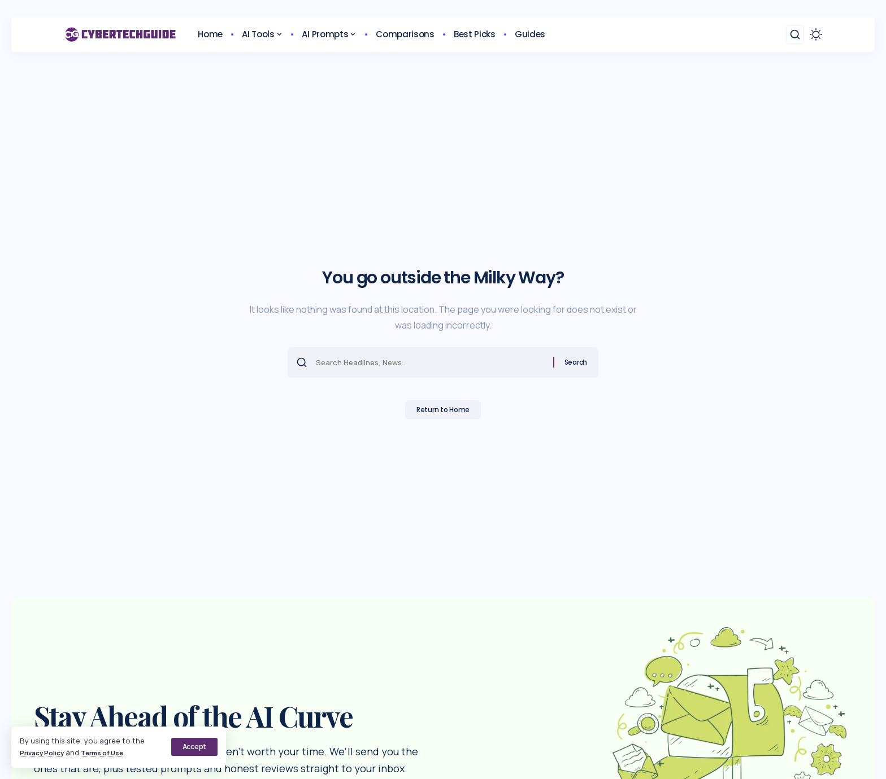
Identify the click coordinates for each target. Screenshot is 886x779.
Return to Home (443, 413)
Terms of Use (112, 752)
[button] (193, 747)
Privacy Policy (45, 752)
